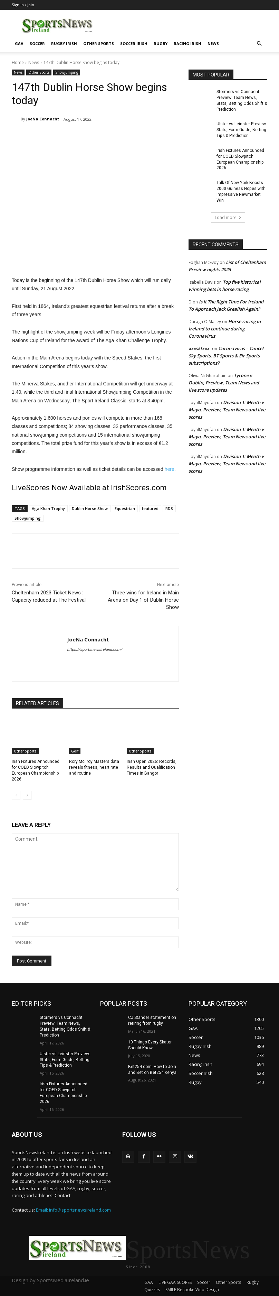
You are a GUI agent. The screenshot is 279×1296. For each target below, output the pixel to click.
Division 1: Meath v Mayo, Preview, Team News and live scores (227, 409)
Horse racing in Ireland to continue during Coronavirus (225, 328)
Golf (74, 751)
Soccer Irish (133, 43)
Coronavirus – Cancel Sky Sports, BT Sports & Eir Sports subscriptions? (226, 355)
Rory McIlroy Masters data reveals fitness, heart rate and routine (94, 767)
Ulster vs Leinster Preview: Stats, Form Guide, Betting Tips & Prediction (242, 129)
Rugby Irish (64, 43)
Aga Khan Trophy (48, 508)
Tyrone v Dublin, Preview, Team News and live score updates (224, 382)
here (169, 469)
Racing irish (187, 43)
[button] (259, 43)
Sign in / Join (23, 4)
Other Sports (98, 43)
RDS (169, 508)
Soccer (37, 43)
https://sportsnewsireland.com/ (94, 649)
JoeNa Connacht (42, 118)
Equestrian (125, 508)
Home (18, 62)
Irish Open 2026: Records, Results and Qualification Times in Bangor (151, 767)
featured (150, 508)
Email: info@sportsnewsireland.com (73, 1210)
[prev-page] (16, 795)
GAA (19, 43)
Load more (228, 217)
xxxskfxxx (199, 348)
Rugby (160, 43)
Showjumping (66, 72)
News (213, 43)
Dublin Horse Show (90, 508)
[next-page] (27, 795)
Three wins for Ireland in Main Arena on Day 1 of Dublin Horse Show (143, 600)
